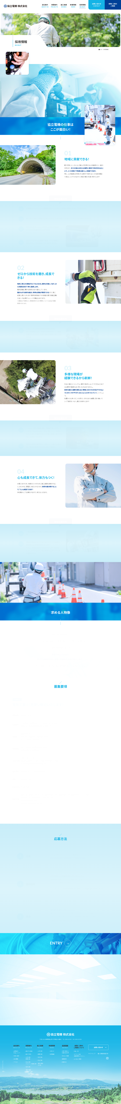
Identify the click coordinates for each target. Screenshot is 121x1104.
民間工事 (40, 1054)
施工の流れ (28, 1054)
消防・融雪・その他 (40, 1064)
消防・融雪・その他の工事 (29, 1070)
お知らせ (52, 1051)
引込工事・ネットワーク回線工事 (31, 1063)
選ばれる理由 (29, 1051)
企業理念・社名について (17, 1052)
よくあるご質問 (77, 1059)
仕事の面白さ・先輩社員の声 (65, 1052)
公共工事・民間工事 (28, 1058)
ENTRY (60, 943)
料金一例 (76, 1051)
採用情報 (52, 1054)
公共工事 (40, 1051)
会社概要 (16, 1059)
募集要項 (64, 1059)
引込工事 (40, 1060)
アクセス (16, 1062)
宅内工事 (28, 1067)
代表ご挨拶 (16, 1056)
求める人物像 (65, 1056)
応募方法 (64, 1062)
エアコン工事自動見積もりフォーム (79, 1055)
